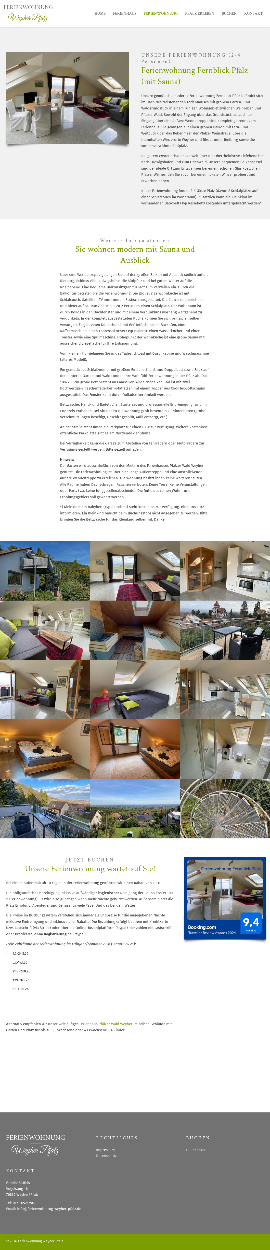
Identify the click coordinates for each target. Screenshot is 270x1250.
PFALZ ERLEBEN (199, 13)
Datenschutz (106, 1156)
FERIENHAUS (124, 13)
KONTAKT (253, 13)
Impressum (105, 1150)
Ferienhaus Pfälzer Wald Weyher (105, 1024)
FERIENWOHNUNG (161, 13)
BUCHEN (229, 13)
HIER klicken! (196, 1150)
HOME (100, 13)
